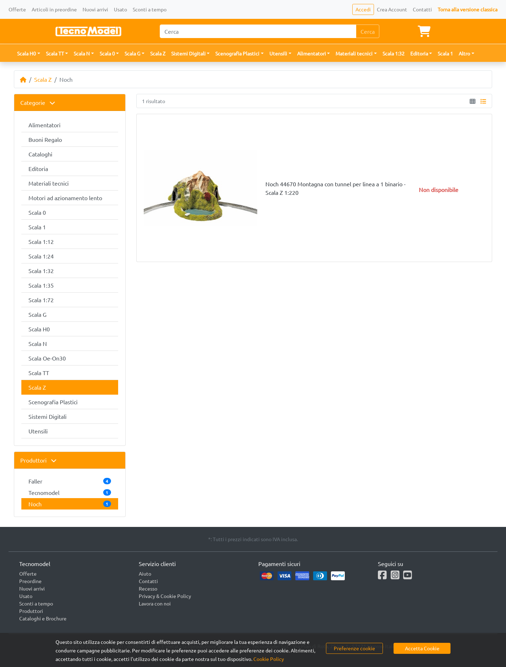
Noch (69, 503)
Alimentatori (44, 124)
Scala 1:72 (41, 299)
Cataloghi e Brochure (43, 618)
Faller (69, 481)
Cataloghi (40, 154)
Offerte (17, 9)
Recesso (148, 588)
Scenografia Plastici (53, 401)
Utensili (38, 430)
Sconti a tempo (150, 9)
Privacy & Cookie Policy (165, 596)
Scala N (37, 343)
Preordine (30, 581)
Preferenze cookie (354, 648)
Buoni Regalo (45, 139)
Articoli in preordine (54, 9)
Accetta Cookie (422, 648)
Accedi (363, 9)
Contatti (422, 9)
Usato (120, 9)
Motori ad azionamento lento (65, 197)
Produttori (38, 460)
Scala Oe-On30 (47, 358)
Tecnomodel (69, 492)
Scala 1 (445, 53)
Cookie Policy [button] (268, 659)
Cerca (367, 31)
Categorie (37, 102)
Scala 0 (37, 212)
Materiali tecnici (48, 183)
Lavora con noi (155, 603)
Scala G (37, 314)
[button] (28, 53)
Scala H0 (39, 328)
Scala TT (38, 372)
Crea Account (392, 9)
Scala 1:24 (41, 256)
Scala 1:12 (41, 241)
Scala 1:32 (394, 53)
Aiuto (145, 573)
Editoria (38, 168)
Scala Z (157, 53)
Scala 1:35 (41, 285)
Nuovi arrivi (95, 9)
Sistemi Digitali (47, 416)
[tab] (69, 102)
